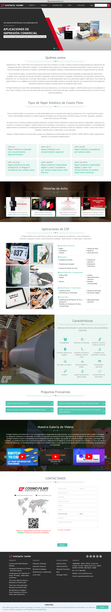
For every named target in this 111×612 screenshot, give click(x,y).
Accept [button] (102, 607)
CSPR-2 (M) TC (46, 147)
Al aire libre (36, 575)
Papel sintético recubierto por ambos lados (87, 150)
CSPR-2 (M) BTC (79, 147)
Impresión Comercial (39, 567)
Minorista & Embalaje (39, 570)
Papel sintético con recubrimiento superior (52, 150)
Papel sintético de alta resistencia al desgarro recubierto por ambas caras (21, 167)
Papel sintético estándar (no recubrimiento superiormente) (19, 152)
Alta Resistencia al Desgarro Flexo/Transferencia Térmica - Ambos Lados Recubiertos (18, 593)
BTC (51, 162)
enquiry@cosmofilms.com (55, 1)
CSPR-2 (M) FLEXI (14, 162)
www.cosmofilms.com (44, 496)
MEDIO (69, 5)
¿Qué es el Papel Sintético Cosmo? (18, 404)
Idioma (91, 5)
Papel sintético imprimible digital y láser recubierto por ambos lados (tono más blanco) (54, 169)
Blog (58, 573)
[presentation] (68, 536)
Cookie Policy (42, 609)
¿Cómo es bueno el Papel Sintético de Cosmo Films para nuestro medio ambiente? (80, 411)
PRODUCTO (31, 5)
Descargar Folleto (62, 575)
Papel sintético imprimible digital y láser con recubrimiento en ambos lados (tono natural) (87, 169)
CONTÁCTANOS (81, 5)
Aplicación (43, 5)
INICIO (22, 5)
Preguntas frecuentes (63, 570)
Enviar (62, 546)
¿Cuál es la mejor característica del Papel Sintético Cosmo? (26, 410)
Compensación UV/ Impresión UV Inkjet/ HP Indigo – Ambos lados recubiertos (19, 576)
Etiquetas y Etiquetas (39, 564)
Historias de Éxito (62, 567)
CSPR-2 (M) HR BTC (81, 162)
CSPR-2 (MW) (45, 162)
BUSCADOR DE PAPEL (57, 5)
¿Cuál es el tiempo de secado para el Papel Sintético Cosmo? (78, 404)
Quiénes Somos (61, 564)
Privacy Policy (30, 609)
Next (105, 207)
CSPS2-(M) (11, 147)
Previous (5, 207)
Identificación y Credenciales (42, 573)
